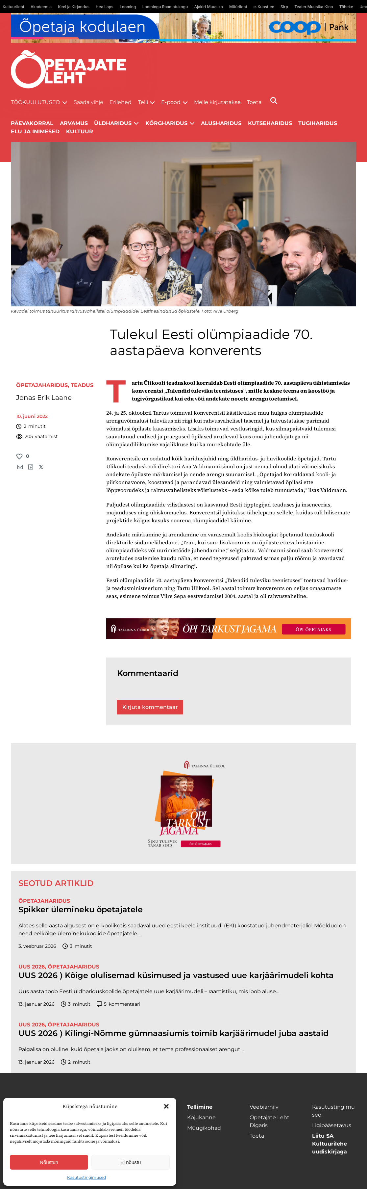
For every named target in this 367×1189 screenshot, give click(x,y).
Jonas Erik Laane (44, 397)
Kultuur (79, 131)
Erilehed (121, 102)
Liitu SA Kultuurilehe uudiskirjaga (329, 1144)
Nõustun (49, 1162)
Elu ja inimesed (35, 131)
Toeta (254, 102)
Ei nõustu (130, 1162)
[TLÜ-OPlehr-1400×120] (228, 628)
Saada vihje (88, 102)
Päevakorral (32, 123)
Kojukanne (201, 1117)
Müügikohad (204, 1128)
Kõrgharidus (166, 123)
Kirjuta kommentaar (150, 707)
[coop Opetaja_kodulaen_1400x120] (183, 28)
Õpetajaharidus (42, 385)
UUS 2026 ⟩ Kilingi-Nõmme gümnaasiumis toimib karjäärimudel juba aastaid (173, 1033)
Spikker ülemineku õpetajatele (81, 909)
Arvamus (74, 123)
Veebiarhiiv (264, 1107)
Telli (143, 102)
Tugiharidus (317, 123)
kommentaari (118, 1004)
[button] (166, 1106)
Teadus (82, 385)
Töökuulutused (35, 102)
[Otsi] (274, 100)
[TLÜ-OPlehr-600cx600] (183, 803)
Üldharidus (113, 123)
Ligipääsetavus (331, 1125)
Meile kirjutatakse (217, 102)
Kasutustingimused (86, 1177)
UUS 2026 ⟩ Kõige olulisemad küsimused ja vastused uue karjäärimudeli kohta (176, 975)
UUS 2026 (31, 967)
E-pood (171, 102)
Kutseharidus (270, 123)
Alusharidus (221, 123)
